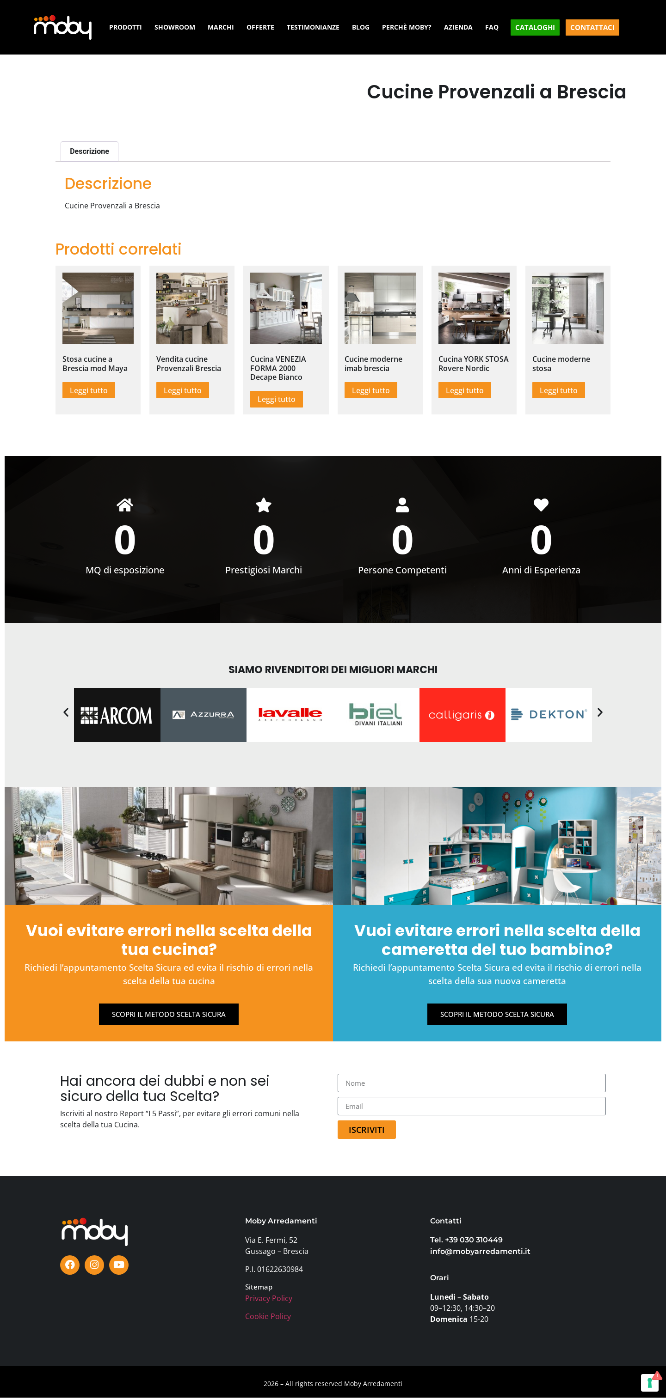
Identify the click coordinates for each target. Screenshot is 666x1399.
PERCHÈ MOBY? (407, 27)
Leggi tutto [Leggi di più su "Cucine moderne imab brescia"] (371, 390)
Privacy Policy (268, 1299)
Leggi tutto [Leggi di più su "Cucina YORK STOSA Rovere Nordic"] (465, 390)
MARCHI (221, 27)
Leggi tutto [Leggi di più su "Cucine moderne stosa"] (559, 390)
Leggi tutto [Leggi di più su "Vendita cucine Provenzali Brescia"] (183, 390)
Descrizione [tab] (89, 151)
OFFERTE (260, 27)
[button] (66, 712)
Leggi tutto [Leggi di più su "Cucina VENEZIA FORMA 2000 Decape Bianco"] (277, 399)
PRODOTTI (125, 27)
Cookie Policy (268, 1317)
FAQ (492, 27)
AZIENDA (458, 27)
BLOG (361, 27)
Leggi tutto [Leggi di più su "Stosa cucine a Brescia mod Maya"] (89, 390)
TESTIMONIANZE (313, 27)
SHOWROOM (174, 27)
